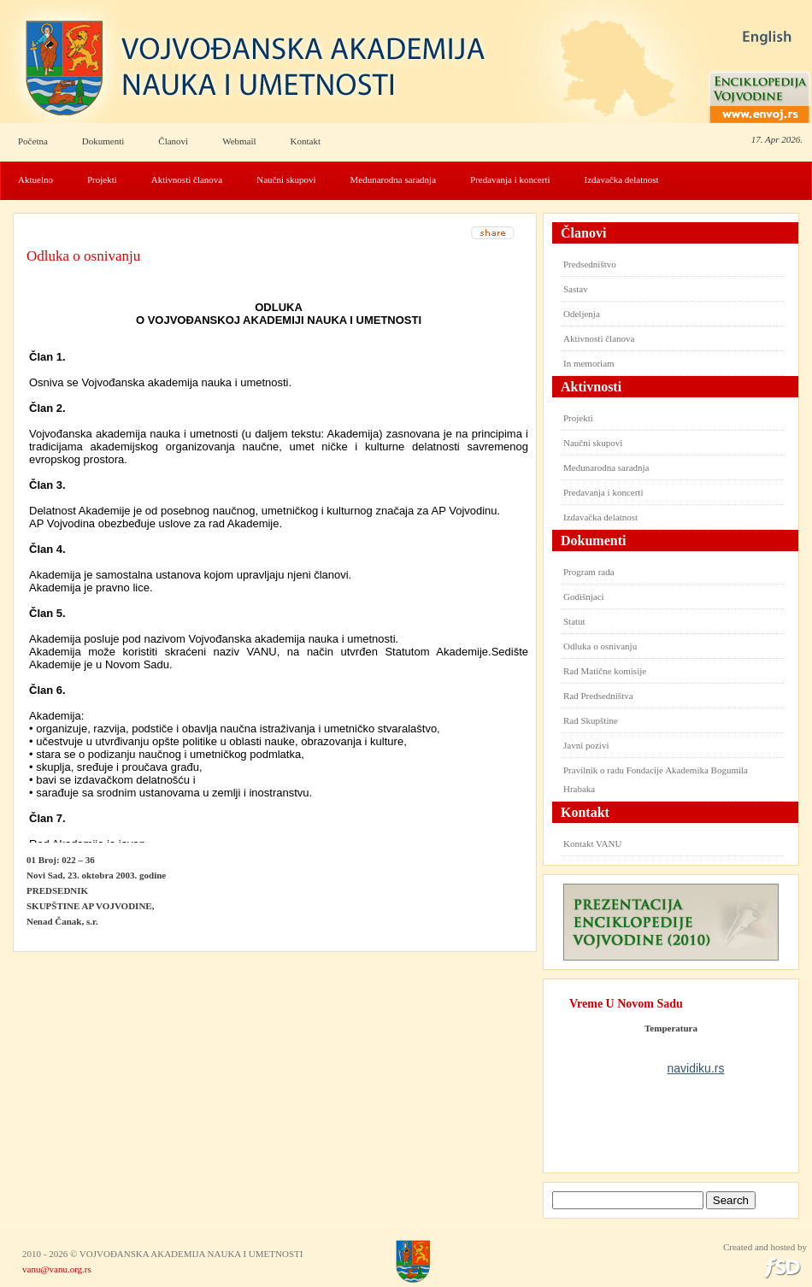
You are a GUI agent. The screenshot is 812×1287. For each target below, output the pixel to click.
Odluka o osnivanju (83, 256)
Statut (574, 621)
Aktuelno (35, 179)
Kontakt (306, 141)
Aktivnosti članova (186, 179)
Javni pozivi (586, 745)
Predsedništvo (589, 264)
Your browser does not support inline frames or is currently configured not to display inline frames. (279, 565)
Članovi (173, 141)
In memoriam (589, 363)
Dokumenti (103, 141)
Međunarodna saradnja (393, 179)
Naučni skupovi (285, 179)
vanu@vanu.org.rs (56, 1269)
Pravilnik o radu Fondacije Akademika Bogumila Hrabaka (655, 779)
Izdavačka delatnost (622, 179)
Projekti (102, 179)
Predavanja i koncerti (510, 179)
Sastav (575, 289)
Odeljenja (581, 314)
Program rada (589, 572)
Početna (33, 141)
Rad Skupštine (590, 720)
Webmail (239, 141)
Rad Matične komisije (604, 671)
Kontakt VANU (592, 843)
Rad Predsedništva (598, 696)
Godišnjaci (583, 596)
